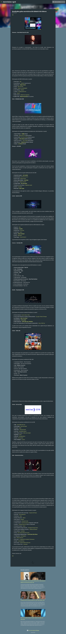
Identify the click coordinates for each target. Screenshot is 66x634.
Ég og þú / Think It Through (41, 316)
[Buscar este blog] (59, 2)
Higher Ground (23, 84)
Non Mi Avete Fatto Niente (32, 534)
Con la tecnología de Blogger (33, 630)
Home (20, 434)
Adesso (24, 517)
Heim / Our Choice (23, 318)
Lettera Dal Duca (21, 541)
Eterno (24, 526)
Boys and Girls (20, 86)
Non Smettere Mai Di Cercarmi (23, 532)
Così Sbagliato (23, 536)
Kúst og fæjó (23, 319)
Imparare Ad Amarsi (33, 529)
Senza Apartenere (22, 514)
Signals (18, 93)
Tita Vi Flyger (25, 140)
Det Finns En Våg (24, 137)
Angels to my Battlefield (22, 88)
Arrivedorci (25, 544)
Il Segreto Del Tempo (33, 512)
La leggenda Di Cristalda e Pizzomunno (27, 539)
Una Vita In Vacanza (25, 522)
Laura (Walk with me (21, 424)
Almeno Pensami (20, 537)
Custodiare (23, 531)
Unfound (22, 89)
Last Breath (20, 143)
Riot (20, 81)
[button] (12, 15)
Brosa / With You (42, 323)
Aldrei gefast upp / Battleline (27, 321)
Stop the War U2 (23, 237)
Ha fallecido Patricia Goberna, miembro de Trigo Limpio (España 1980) (32, 600)
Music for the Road (23, 96)
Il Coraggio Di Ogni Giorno (33, 527)
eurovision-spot (9, 2)
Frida (21, 516)
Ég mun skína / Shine (26, 314)
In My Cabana (22, 138)
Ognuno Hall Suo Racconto (25, 542)
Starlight (22, 83)
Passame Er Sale (25, 521)
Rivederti (22, 519)
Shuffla (23, 133)
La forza (23, 439)
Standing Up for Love (22, 91)
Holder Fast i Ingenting (25, 94)
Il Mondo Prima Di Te (23, 524)
